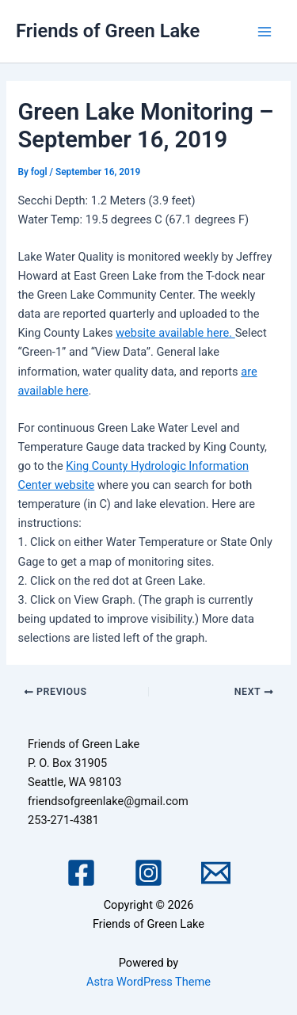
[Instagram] (148, 872)
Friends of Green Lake (108, 31)
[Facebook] (81, 872)
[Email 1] (215, 872)
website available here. (175, 333)
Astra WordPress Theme (148, 982)
